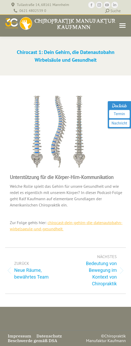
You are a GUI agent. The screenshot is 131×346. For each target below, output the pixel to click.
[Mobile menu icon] (122, 25)
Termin (119, 114)
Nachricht (119, 123)
